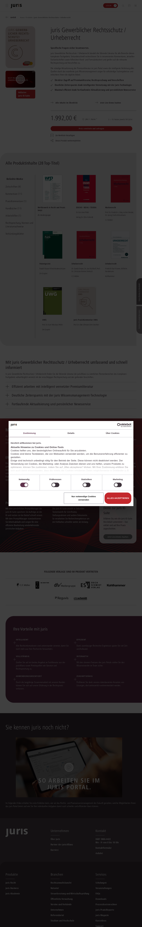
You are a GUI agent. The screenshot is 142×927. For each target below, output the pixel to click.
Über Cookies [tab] (112, 433)
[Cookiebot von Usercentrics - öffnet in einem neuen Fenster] (119, 425)
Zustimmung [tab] (29, 433)
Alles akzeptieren (118, 498)
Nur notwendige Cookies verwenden (83, 498)
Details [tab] (71, 433)
